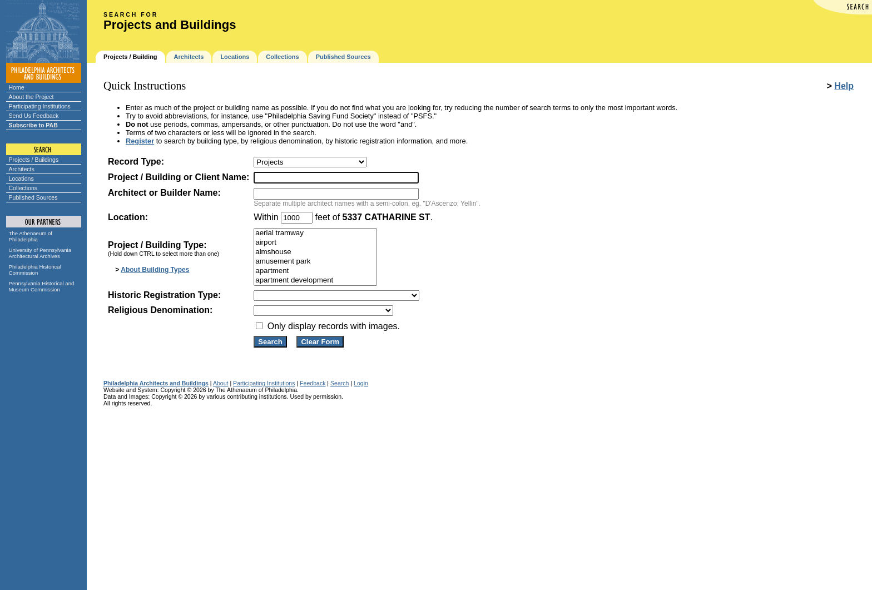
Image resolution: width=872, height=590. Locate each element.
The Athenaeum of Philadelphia (30, 236)
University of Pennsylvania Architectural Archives (40, 253)
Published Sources (33, 197)
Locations (21, 178)
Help (844, 86)
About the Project (31, 96)
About (221, 383)
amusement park (315, 261)
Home (16, 87)
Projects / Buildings (34, 159)
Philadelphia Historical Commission (35, 270)
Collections (23, 188)
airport (315, 242)
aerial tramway (315, 233)
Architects (21, 169)
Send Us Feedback (34, 115)
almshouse (315, 252)
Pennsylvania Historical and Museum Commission (42, 286)
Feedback (312, 383)
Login (361, 383)
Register (140, 141)
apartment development (315, 280)
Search (339, 383)
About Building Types (155, 270)
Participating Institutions (40, 106)
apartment (315, 271)
